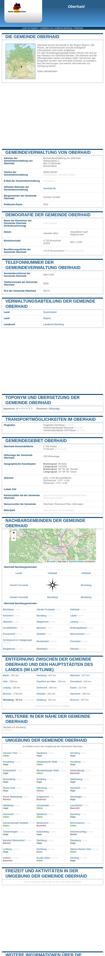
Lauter (18, 573)
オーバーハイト (24, 408)
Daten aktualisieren (47, 71)
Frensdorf (75, 641)
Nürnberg (8, 700)
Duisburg (41, 700)
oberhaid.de (49, 188)
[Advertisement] (52, 115)
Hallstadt (52, 573)
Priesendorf (9, 634)
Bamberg (41, 615)
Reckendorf (43, 641)
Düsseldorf (75, 681)
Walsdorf (7, 621)
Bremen (7, 693)
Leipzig (6, 687)
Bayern (47, 318)
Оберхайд (54, 408)
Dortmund (42, 687)
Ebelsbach (42, 648)
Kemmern (8, 615)
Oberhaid (76, 6)
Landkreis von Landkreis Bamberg (56, 28)
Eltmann (74, 648)
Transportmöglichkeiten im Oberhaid (50, 419)
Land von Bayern (30, 28)
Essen (73, 687)
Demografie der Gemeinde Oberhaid (48, 214)
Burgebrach (9, 648)
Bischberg (86, 585)
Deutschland (50, 312)
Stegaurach (43, 621)
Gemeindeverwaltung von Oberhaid (48, 152)
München (75, 675)
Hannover (75, 693)
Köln (5, 681)
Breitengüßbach (78, 627)
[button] (13, 533)
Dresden (41, 693)
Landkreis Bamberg (53, 324)
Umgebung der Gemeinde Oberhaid (46, 740)
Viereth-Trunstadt (19, 585)
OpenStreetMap (76, 561)
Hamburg (41, 675)
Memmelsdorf (77, 634)
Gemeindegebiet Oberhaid (36, 440)
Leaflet (51, 561)
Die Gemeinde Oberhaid (32, 36)
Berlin (6, 675)
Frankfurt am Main (46, 681)
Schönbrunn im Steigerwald (17, 640)
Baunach (41, 627)
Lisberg (74, 621)
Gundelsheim (10, 627)
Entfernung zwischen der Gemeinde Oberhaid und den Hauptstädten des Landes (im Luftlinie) (49, 664)
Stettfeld (41, 634)
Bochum (74, 700)
